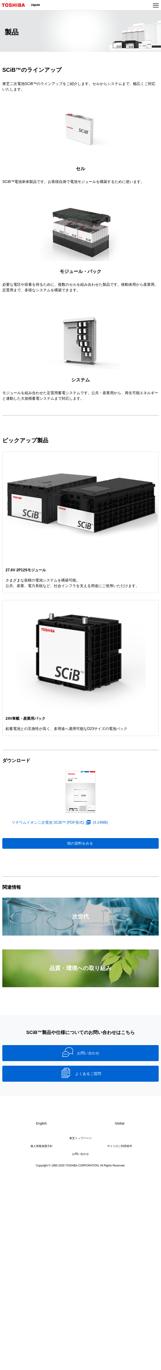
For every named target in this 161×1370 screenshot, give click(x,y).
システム (80, 379)
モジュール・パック (80, 271)
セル (80, 168)
